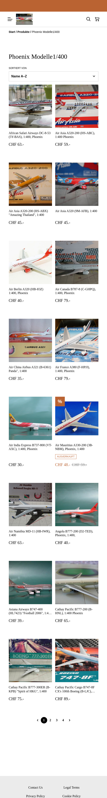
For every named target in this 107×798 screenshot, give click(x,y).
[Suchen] (88, 19)
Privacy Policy (35, 796)
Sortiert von (18, 68)
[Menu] (10, 19)
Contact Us (35, 787)
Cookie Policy (71, 796)
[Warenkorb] (97, 19)
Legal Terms (72, 787)
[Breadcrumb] (53, 32)
